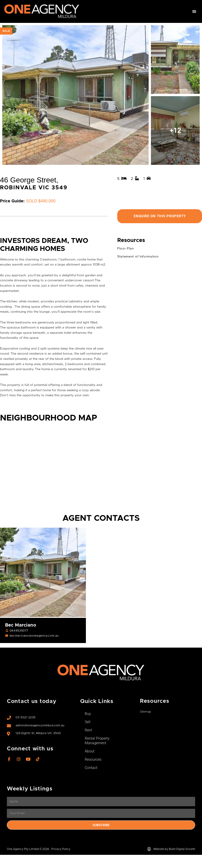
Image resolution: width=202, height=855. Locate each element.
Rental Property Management (97, 740)
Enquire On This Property (159, 216)
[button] (194, 11)
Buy (88, 714)
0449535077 (19, 631)
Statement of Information (137, 256)
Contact (91, 768)
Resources (93, 759)
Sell (87, 722)
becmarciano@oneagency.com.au (34, 636)
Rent (88, 730)
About (89, 751)
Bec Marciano (20, 625)
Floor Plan (125, 248)
